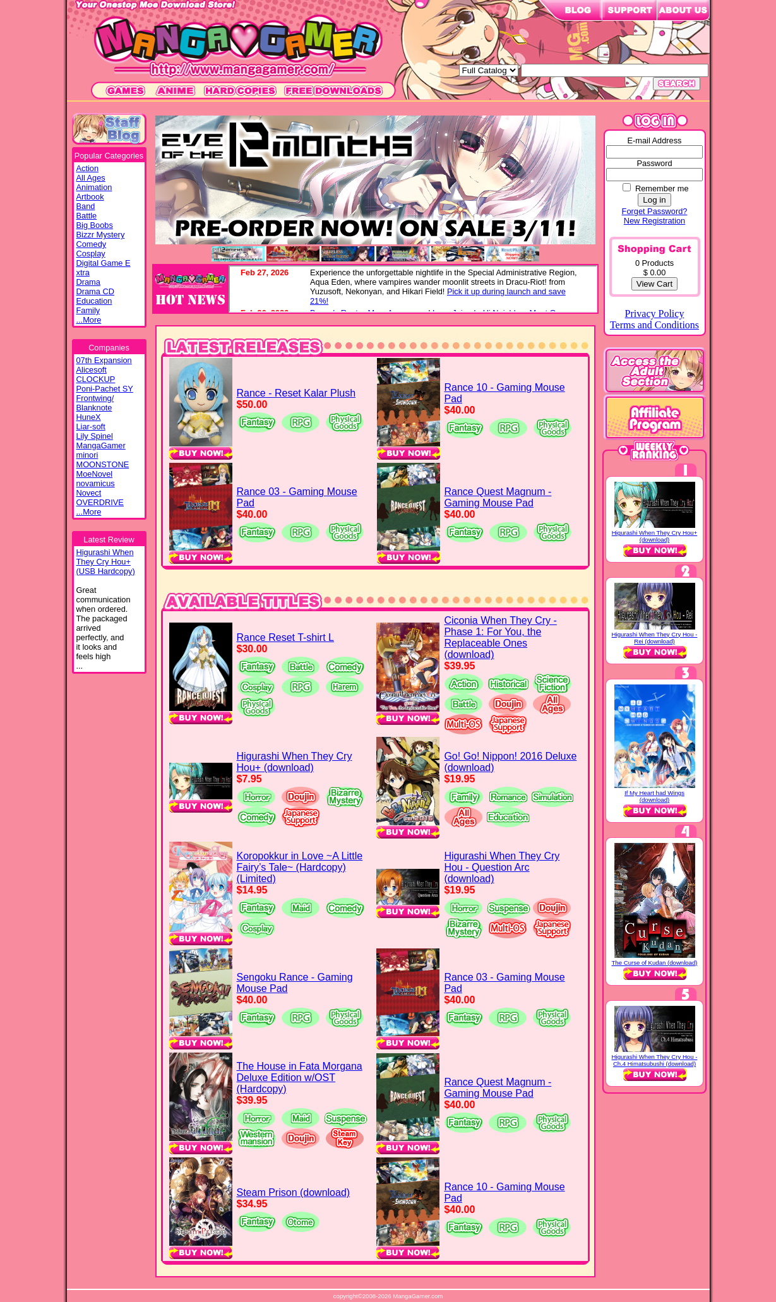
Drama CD (95, 291)
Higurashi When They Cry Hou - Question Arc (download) (501, 867)
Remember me (662, 188)
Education (94, 301)
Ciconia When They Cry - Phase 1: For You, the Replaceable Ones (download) (500, 637)
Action (87, 168)
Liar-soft (90, 426)
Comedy (91, 244)
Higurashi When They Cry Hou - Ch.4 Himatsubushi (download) (655, 1060)
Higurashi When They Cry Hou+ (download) (294, 762)
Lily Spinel (94, 436)
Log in (654, 200)
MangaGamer (101, 445)
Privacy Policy (654, 313)
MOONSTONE (102, 464)
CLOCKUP (96, 379)
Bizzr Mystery (100, 234)
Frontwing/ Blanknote (95, 402)
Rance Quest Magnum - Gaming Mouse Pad (498, 497)
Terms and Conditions (654, 325)
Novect (89, 493)
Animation (94, 187)
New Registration (654, 220)
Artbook (90, 196)
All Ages (90, 177)
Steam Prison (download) (293, 1192)
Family (88, 310)
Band (85, 206)
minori (87, 455)
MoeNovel (94, 474)
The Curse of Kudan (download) (655, 962)
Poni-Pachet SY (104, 388)
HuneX (88, 417)
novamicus (95, 483)
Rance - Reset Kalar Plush (296, 393)
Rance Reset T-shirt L (285, 637)
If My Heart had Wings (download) (654, 796)
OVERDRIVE (100, 502)
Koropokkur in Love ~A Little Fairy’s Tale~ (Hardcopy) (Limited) (300, 867)
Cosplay (90, 253)
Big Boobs (94, 225)
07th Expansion (104, 360)
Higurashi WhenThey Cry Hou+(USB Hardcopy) (105, 561)
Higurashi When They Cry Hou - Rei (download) (655, 638)
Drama (88, 282)
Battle (86, 215)
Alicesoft (91, 369)
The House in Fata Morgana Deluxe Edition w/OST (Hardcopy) (299, 1077)
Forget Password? (655, 211)
